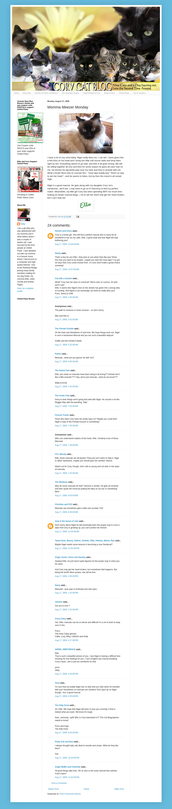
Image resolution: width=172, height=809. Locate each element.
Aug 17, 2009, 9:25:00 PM (66, 696)
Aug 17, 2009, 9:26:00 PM (66, 732)
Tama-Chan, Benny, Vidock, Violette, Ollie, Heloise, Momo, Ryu (85, 540)
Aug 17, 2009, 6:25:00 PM (66, 674)
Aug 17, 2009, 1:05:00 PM (66, 576)
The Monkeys (61, 482)
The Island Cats (62, 370)
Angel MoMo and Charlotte (67, 767)
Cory (22, 224)
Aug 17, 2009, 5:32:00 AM (66, 345)
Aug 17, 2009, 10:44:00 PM (67, 758)
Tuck (57, 683)
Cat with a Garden (63, 278)
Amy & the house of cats (66, 521)
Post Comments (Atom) (70, 794)
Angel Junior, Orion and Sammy (70, 557)
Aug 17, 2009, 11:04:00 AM (67, 531)
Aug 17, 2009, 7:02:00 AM (66, 406)
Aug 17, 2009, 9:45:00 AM (66, 512)
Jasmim (58, 602)
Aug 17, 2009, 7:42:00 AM (66, 473)
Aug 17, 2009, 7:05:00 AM (66, 425)
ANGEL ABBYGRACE (65, 649)
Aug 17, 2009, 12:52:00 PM (67, 548)
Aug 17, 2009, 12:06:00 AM (67, 244)
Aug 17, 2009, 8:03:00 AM (66, 495)
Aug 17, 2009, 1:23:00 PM (66, 593)
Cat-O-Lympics (139, 93)
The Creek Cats (62, 395)
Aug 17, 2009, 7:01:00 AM (66, 386)
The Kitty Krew (62, 705)
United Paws (124, 93)
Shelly (58, 253)
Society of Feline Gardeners (46, 93)
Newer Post (53, 789)
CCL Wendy (60, 454)
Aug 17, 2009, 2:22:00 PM (66, 609)
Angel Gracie (109, 93)
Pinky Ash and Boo (64, 742)
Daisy (57, 585)
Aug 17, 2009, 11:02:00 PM (67, 777)
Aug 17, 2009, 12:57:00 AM (67, 269)
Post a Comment (59, 783)
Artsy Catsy (60, 618)
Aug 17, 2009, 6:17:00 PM (66, 640)
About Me (27, 93)
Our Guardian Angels (70, 93)
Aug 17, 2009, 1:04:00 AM (66, 297)
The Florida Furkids (64, 328)
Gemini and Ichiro (63, 231)
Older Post (119, 789)
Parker (58, 354)
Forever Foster (62, 415)
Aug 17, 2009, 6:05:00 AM (66, 361)
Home (16, 93)
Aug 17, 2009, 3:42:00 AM (66, 319)
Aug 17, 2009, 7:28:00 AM (66, 445)
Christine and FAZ (63, 504)
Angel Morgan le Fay (91, 93)
